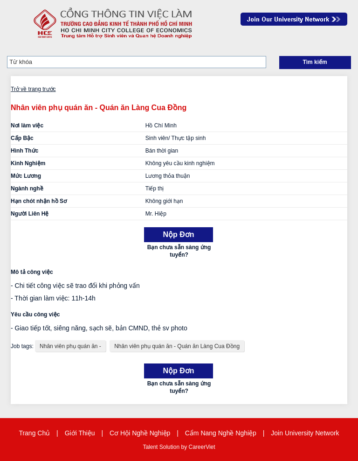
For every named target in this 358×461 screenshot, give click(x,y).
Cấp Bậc (22, 138)
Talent (151, 447)
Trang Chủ (34, 433)
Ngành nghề (27, 188)
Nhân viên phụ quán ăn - (70, 346)
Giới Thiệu (80, 433)
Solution (170, 447)
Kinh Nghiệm (28, 163)
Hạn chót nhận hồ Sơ (39, 201)
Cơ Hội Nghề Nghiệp (140, 433)
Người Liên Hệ (29, 213)
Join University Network (305, 433)
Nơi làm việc (27, 125)
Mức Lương (26, 176)
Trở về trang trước (33, 89)
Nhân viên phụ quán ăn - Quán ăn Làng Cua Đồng (177, 346)
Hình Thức (24, 150)
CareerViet (201, 447)
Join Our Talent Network (294, 19)
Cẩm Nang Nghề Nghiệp (220, 433)
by (184, 447)
